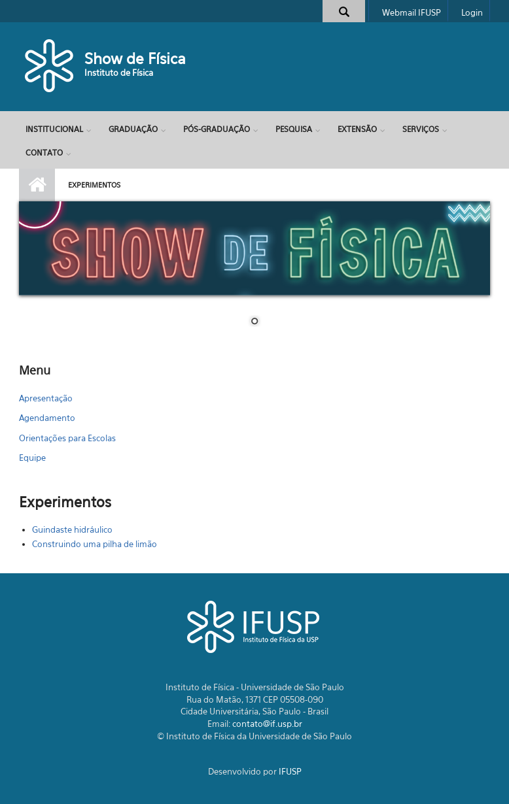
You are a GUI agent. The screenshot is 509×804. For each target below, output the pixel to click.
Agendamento (47, 417)
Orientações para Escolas (67, 438)
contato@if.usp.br (267, 723)
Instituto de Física (118, 72)
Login (472, 12)
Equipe (32, 457)
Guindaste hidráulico (72, 529)
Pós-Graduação (216, 129)
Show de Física (135, 58)
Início (37, 185)
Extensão (357, 129)
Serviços (420, 129)
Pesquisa (293, 129)
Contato (44, 153)
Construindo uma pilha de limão (94, 544)
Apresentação (46, 398)
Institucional (54, 129)
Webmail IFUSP (411, 12)
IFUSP (290, 771)
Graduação (133, 129)
